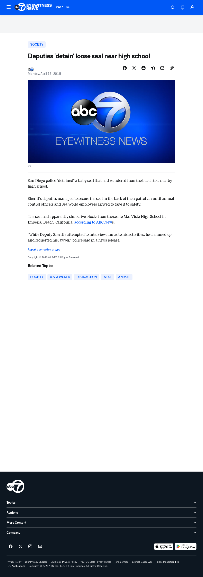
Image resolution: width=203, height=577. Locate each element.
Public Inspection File (167, 562)
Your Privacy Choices (36, 562)
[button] (8, 7)
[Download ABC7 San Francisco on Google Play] (185, 546)
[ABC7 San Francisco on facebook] (11, 546)
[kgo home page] (15, 486)
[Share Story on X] (134, 68)
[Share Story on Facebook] (124, 68)
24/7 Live (63, 7)
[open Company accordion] (101, 532)
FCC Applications (16, 566)
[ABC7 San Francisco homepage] (33, 7)
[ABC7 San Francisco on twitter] (20, 546)
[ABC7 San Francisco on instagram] (30, 546)
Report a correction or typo (44, 250)
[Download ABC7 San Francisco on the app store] (164, 546)
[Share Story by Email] (162, 68)
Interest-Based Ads (142, 562)
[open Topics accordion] (101, 502)
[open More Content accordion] (101, 522)
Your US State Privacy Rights (95, 562)
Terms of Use (121, 562)
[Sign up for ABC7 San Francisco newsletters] (40, 546)
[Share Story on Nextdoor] (152, 68)
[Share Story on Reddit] (143, 68)
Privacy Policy (14, 562)
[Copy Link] (171, 68)
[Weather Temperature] (160, 7)
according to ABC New (93, 222)
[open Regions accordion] (101, 512)
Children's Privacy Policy (64, 562)
